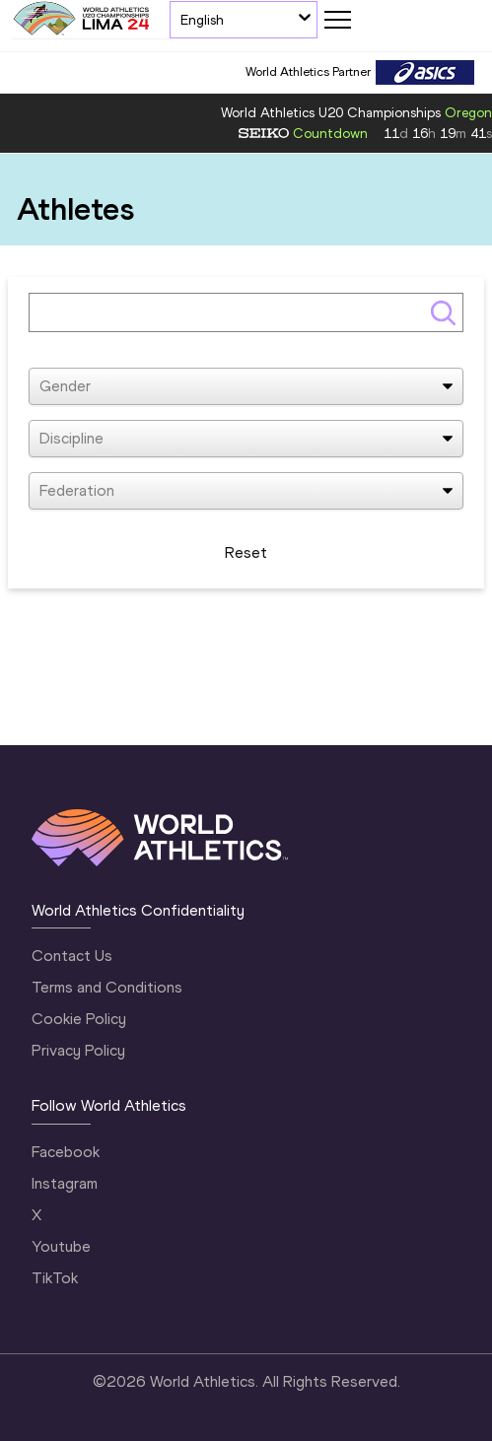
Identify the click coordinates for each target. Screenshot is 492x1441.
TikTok (55, 1278)
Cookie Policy (79, 1018)
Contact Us (72, 955)
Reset (246, 552)
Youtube (61, 1246)
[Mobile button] (337, 19)
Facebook (66, 1151)
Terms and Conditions (107, 987)
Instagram (65, 1183)
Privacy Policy (78, 1050)
